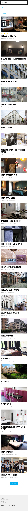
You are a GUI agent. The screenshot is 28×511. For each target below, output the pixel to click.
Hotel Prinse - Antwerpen (11, 244)
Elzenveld (5, 381)
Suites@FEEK (6, 404)
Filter (4, 13)
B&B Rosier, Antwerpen (10, 312)
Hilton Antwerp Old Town (11, 267)
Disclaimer (3, 501)
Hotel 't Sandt (6, 127)
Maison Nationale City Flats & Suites (13, 428)
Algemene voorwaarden (6, 499)
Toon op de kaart (21, 13)
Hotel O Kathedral (8, 35)
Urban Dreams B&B (8, 104)
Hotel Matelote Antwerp (11, 289)
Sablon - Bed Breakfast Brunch (13, 58)
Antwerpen (5, 502)
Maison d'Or (6, 358)
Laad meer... (14, 483)
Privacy (2, 498)
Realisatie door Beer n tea (6, 508)
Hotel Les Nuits (7, 452)
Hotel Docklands (8, 198)
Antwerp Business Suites (11, 221)
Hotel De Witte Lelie (9, 175)
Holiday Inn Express (9, 475)
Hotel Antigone (7, 335)
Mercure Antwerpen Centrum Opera (13, 151)
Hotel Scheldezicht (9, 81)
